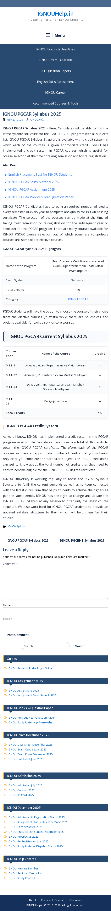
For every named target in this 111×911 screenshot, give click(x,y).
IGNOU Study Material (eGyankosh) (30, 722)
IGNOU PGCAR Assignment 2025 (31, 189)
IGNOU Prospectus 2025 (23, 836)
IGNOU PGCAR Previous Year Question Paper (41, 197)
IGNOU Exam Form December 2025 (30, 754)
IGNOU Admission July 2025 (25, 785)
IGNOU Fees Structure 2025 (25, 827)
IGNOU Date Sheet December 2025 (30, 744)
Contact (59, 900)
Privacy (45, 900)
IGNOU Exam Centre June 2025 (27, 749)
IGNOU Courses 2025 (21, 790)
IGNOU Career (55, 92)
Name (8, 605)
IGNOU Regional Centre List (25, 873)
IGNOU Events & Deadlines (55, 49)
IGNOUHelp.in (55, 13)
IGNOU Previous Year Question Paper (31, 717)
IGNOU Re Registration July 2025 (28, 841)
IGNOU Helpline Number (23, 868)
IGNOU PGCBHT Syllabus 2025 (82, 540)
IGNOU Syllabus (17, 526)
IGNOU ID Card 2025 (21, 795)
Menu (55, 35)
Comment (10, 564)
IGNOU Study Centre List (23, 878)
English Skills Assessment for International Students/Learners (55, 81)
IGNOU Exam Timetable (55, 60)
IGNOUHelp (37, 119)
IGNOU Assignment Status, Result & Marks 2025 (38, 822)
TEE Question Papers (55, 71)
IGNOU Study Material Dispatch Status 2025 (35, 846)
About (32, 900)
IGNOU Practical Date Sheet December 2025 (36, 832)
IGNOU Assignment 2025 (23, 690)
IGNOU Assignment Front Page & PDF (32, 695)
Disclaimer (75, 900)
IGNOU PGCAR (78, 299)
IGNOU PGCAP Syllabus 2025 (27, 540)
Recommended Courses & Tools (56, 103)
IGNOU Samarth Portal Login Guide (30, 668)
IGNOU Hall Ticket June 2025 (25, 759)
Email (7, 619)
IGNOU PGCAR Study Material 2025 (33, 182)
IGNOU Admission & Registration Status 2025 (36, 817)
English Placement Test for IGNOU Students (40, 174)
